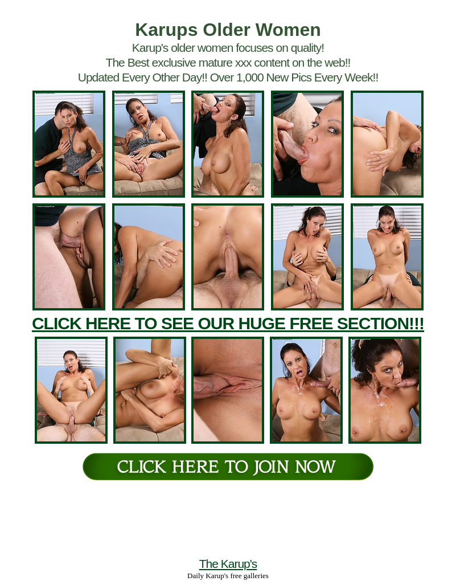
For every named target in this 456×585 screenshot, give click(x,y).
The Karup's (228, 563)
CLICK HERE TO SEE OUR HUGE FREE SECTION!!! (228, 323)
